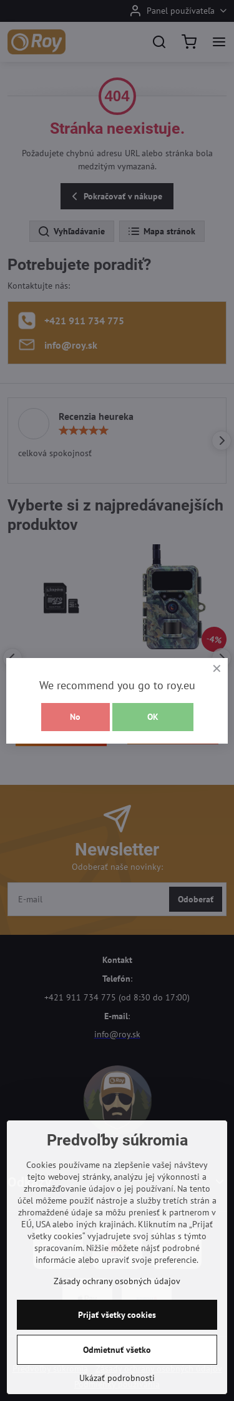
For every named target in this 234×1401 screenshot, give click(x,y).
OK (152, 716)
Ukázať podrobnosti (117, 1378)
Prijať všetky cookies (117, 1314)
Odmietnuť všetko (117, 1349)
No (75, 716)
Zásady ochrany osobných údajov (117, 1281)
